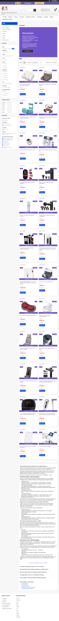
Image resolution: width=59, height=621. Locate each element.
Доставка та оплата (30, 16)
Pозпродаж (39, 16)
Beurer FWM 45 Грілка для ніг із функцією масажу (47, 85)
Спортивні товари (25, 586)
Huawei (18, 613)
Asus (17, 605)
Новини (51, 16)
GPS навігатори (5, 606)
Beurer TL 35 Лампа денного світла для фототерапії (28, 447)
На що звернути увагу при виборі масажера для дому (33, 577)
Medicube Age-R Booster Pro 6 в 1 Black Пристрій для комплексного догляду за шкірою (47, 249)
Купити (23, 94)
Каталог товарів (5, 27)
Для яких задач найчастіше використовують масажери (33, 572)
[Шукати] (34, 10)
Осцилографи (25, 584)
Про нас (16, 16)
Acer (17, 601)
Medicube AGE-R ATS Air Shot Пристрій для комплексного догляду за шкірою (47, 414)
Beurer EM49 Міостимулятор (45, 446)
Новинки (46, 16)
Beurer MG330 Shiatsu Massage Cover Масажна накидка (28, 349)
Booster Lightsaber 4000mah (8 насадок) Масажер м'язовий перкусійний (47, 381)
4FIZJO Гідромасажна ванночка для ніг (28, 149)
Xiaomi (18, 615)
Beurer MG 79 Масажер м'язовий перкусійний (46, 183)
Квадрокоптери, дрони (6, 608)
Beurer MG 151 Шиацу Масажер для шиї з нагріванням (47, 117)
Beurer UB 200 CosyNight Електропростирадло (25, 85)
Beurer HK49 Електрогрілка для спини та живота (47, 349)
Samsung (18, 600)
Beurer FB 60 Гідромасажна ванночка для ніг (48, 150)
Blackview (18, 616)
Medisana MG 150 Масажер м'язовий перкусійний (47, 216)
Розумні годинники (6, 605)
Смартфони (4, 598)
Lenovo (18, 598)
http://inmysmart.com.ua (8, 138)
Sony (17, 611)
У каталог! (28, 51)
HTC (17, 610)
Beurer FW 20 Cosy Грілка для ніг (46, 281)
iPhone (18, 606)
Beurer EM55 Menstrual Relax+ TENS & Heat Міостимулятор (28, 117)
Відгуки (3, 37)
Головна (4, 16)
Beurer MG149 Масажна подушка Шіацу (28, 315)
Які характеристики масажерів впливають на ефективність (34, 569)
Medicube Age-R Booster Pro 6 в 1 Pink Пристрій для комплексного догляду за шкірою (28, 282)
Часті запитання (5, 39)
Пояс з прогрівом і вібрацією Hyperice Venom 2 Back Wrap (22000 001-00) (28, 414)
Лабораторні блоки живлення (28, 588)
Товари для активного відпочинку (29, 587)
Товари (10, 16)
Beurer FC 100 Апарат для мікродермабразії (44, 316)
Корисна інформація (6, 29)
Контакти (22, 16)
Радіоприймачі (25, 583)
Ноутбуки (4, 601)
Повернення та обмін (7, 19)
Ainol (17, 603)
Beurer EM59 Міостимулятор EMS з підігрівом (27, 183)
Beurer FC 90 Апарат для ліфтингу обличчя (27, 216)
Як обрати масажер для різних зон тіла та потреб (32, 566)
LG (17, 608)
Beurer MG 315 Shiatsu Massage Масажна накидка (28, 381)
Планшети (4, 600)
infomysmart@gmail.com (8, 139)
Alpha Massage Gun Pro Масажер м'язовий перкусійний (26, 248)
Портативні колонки (6, 603)
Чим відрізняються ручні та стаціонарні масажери (32, 574)
